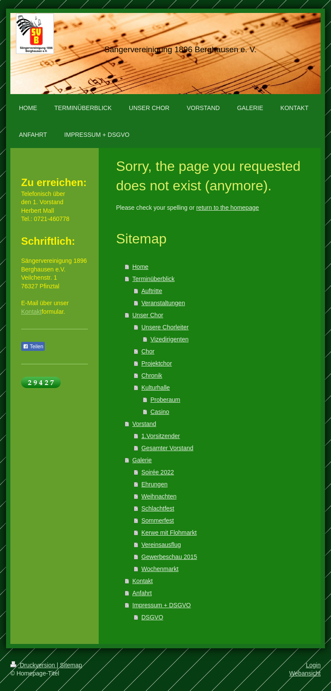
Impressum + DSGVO (161, 605)
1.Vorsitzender (160, 435)
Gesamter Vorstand (167, 448)
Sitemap (71, 665)
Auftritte (151, 290)
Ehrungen (154, 484)
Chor (147, 351)
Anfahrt (142, 593)
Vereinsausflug (161, 544)
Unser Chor (147, 315)
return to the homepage (227, 207)
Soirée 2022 (157, 472)
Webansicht (305, 673)
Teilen (33, 347)
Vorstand (144, 423)
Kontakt (142, 580)
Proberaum (165, 399)
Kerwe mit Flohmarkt (169, 532)
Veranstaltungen (163, 303)
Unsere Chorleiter (165, 327)
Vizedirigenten (169, 339)
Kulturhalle (155, 387)
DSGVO (152, 617)
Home (140, 266)
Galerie (142, 460)
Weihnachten (158, 496)
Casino (159, 411)
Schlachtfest (157, 508)
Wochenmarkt (159, 568)
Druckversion (33, 665)
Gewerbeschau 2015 (169, 556)
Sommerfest (157, 520)
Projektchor (156, 363)
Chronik (151, 375)
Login (313, 665)
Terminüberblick (153, 278)
